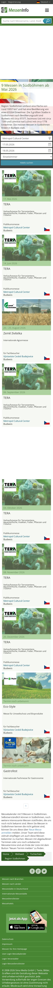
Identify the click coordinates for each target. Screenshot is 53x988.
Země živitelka (12, 333)
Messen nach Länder (11, 884)
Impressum (7, 944)
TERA (6, 204)
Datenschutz (7, 939)
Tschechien (36, 854)
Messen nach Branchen (13, 879)
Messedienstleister (10, 898)
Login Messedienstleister (13, 963)
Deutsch (45, 2)
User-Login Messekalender (14, 954)
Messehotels (7, 903)
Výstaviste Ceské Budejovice (18, 356)
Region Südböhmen (15, 858)
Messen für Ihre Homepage (14, 949)
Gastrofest (10, 771)
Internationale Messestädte (14, 893)
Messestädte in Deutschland (15, 889)
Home (6, 854)
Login (3, 2)
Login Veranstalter (10, 958)
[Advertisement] (25, 52)
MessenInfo (15, 10)
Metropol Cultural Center (16, 227)
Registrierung (14, 2)
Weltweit (19, 854)
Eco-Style (9, 706)
